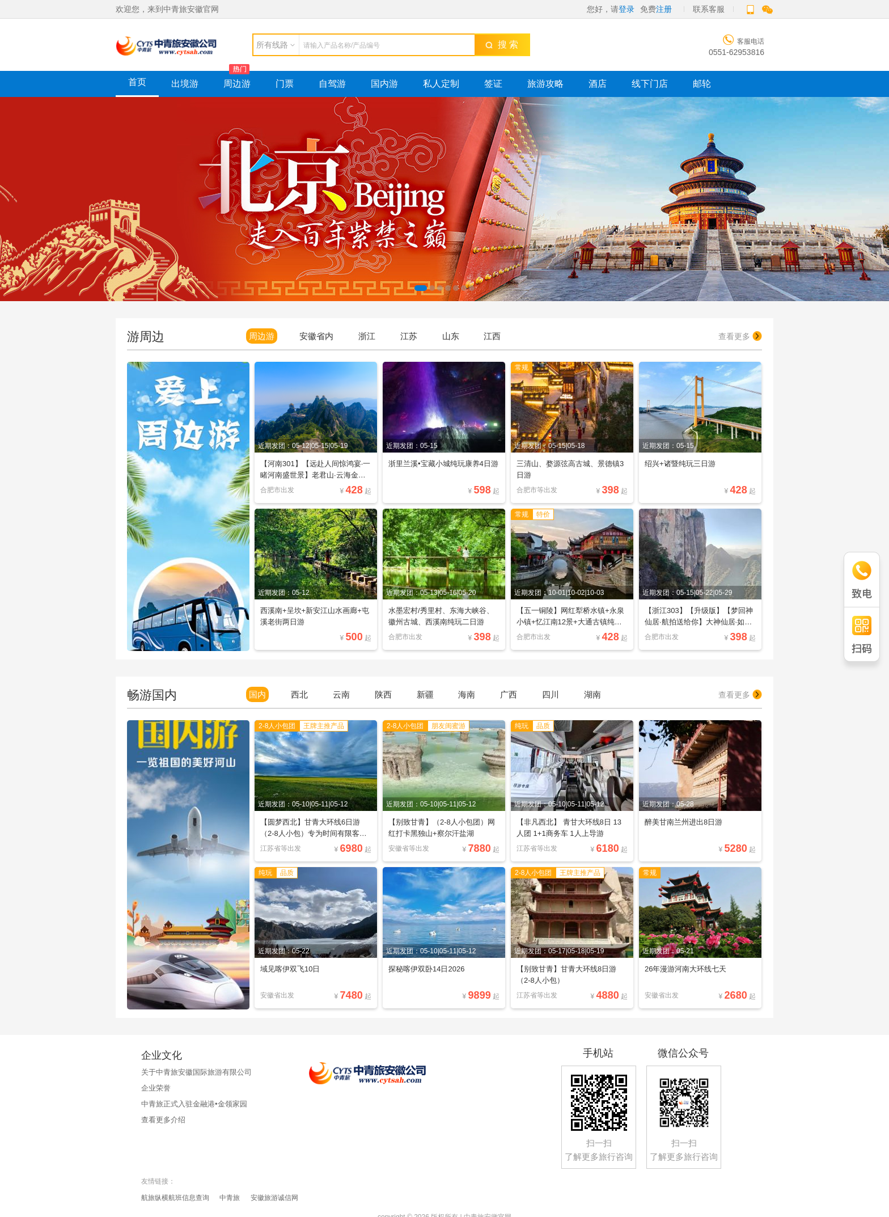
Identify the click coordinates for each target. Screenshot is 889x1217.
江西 (492, 336)
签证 (493, 83)
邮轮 (702, 83)
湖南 (592, 694)
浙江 (366, 336)
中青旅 (229, 1198)
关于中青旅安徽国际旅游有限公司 (196, 1072)
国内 (257, 694)
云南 (341, 694)
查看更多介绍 (163, 1119)
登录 (626, 9)
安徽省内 (316, 336)
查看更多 (740, 336)
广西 (508, 694)
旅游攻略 (545, 83)
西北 (299, 694)
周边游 (237, 83)
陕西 (383, 694)
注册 (664, 9)
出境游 (184, 83)
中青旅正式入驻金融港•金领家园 (194, 1104)
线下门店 (650, 83)
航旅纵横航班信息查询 (175, 1198)
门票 (285, 83)
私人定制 (441, 83)
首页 (137, 82)
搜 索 (501, 44)
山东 (450, 336)
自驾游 (332, 83)
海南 (466, 694)
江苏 (408, 336)
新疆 (425, 694)
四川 (550, 694)
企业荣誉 (156, 1088)
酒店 (598, 83)
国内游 (384, 83)
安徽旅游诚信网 (274, 1198)
